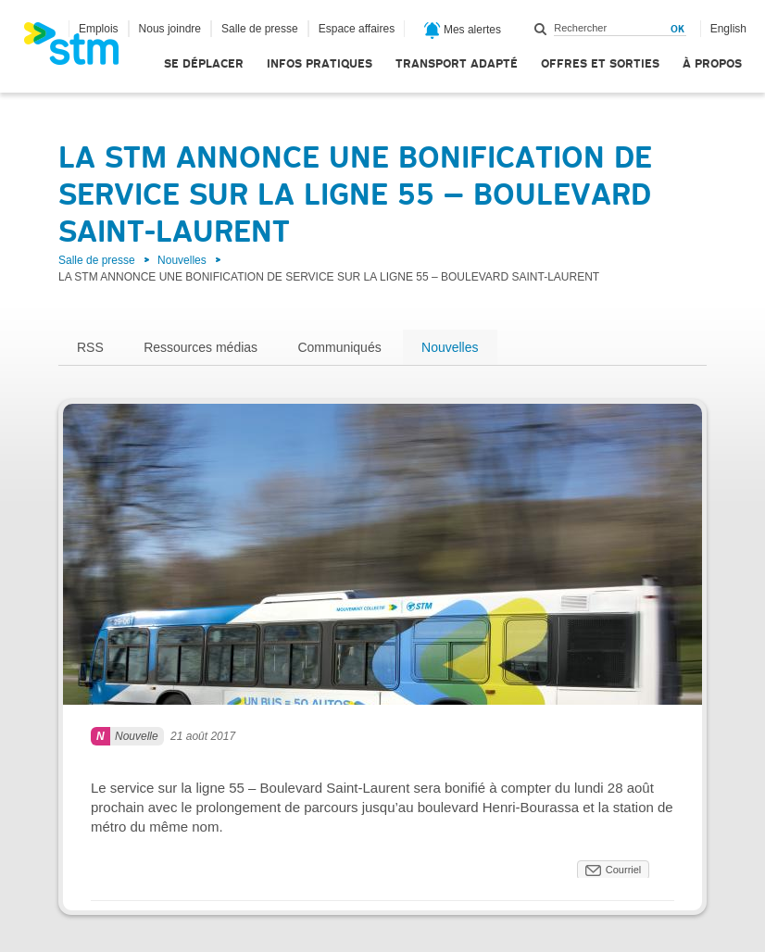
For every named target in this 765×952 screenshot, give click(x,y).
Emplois (99, 28)
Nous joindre (170, 28)
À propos (712, 63)
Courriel (624, 869)
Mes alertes (462, 30)
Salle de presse (259, 28)
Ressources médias (200, 347)
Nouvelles (182, 260)
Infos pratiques (319, 63)
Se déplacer (204, 63)
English (728, 28)
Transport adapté (456, 63)
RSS (90, 347)
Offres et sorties (600, 63)
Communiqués (339, 347)
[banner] (80, 49)
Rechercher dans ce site (541, 28)
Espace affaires (357, 28)
